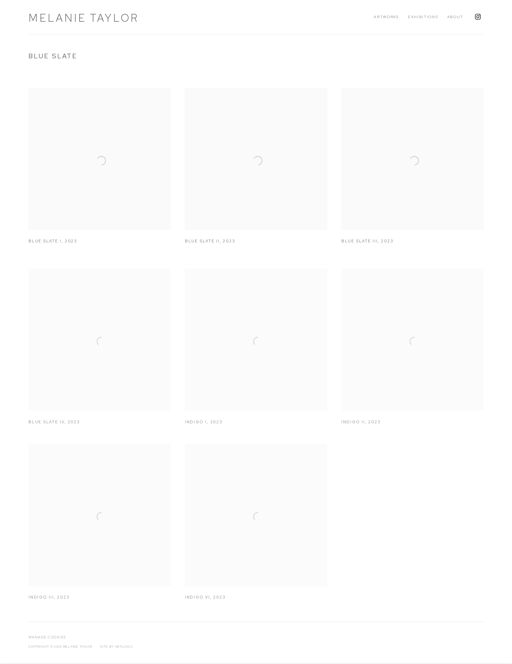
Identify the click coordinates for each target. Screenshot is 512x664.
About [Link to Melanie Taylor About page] (455, 16)
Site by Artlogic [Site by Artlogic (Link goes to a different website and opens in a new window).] (116, 646)
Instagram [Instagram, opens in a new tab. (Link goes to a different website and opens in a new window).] (478, 17)
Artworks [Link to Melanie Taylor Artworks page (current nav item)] (386, 16)
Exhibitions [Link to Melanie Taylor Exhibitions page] (423, 16)
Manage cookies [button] (47, 637)
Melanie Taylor (83, 17)
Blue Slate (53, 56)
